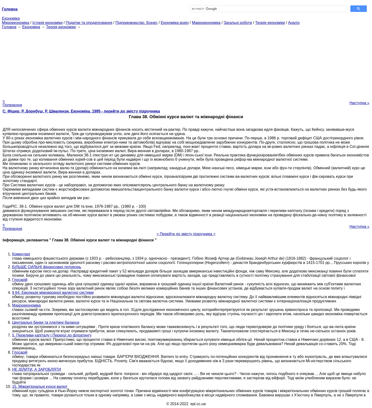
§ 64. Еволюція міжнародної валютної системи (53, 293)
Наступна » (359, 103)
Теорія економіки (270, 23)
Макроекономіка (206, 23)
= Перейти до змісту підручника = (186, 234)
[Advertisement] (186, 62)
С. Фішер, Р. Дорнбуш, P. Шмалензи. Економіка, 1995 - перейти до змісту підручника (81, 111)
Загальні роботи (238, 23)
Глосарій (19, 280)
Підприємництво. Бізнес (137, 23)
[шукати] (268, 9)
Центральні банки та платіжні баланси (45, 322)
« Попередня (12, 103)
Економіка (11, 18)
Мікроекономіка (15, 23)
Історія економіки (48, 23)
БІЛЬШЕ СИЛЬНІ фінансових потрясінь (46, 267)
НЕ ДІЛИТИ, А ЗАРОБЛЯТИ (36, 369)
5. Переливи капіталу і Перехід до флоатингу (51, 335)
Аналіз (294, 23)
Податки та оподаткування (89, 23)
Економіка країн (175, 23)
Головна (9, 27)
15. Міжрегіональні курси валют (39, 387)
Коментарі (21, 254)
